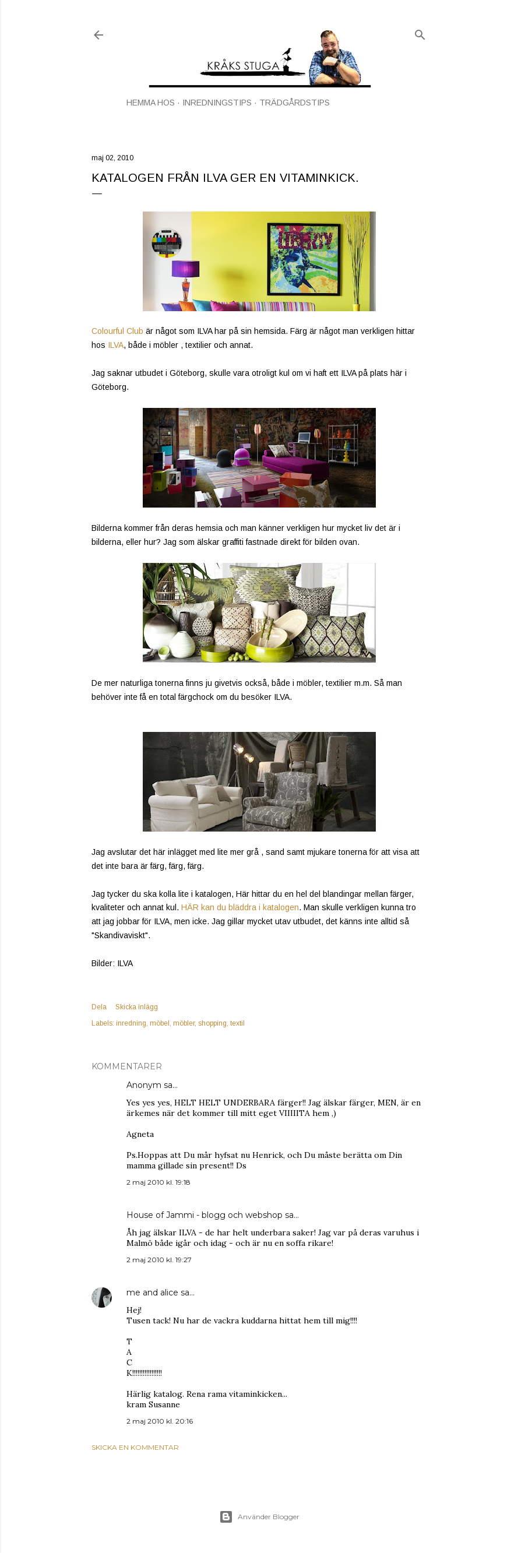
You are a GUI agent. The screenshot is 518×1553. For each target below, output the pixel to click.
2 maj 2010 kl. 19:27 (159, 1259)
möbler (184, 1023)
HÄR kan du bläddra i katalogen (239, 907)
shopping (212, 1023)
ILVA (114, 345)
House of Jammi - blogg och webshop (204, 1215)
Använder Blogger (259, 1517)
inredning (131, 1023)
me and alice (152, 1292)
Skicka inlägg (136, 1007)
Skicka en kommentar (135, 1447)
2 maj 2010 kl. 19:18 (158, 1182)
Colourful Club (117, 331)
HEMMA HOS (150, 102)
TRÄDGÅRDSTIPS (294, 102)
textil (237, 1023)
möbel (160, 1023)
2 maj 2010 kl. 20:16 (159, 1421)
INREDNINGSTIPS (217, 102)
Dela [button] (99, 1007)
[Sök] (420, 32)
